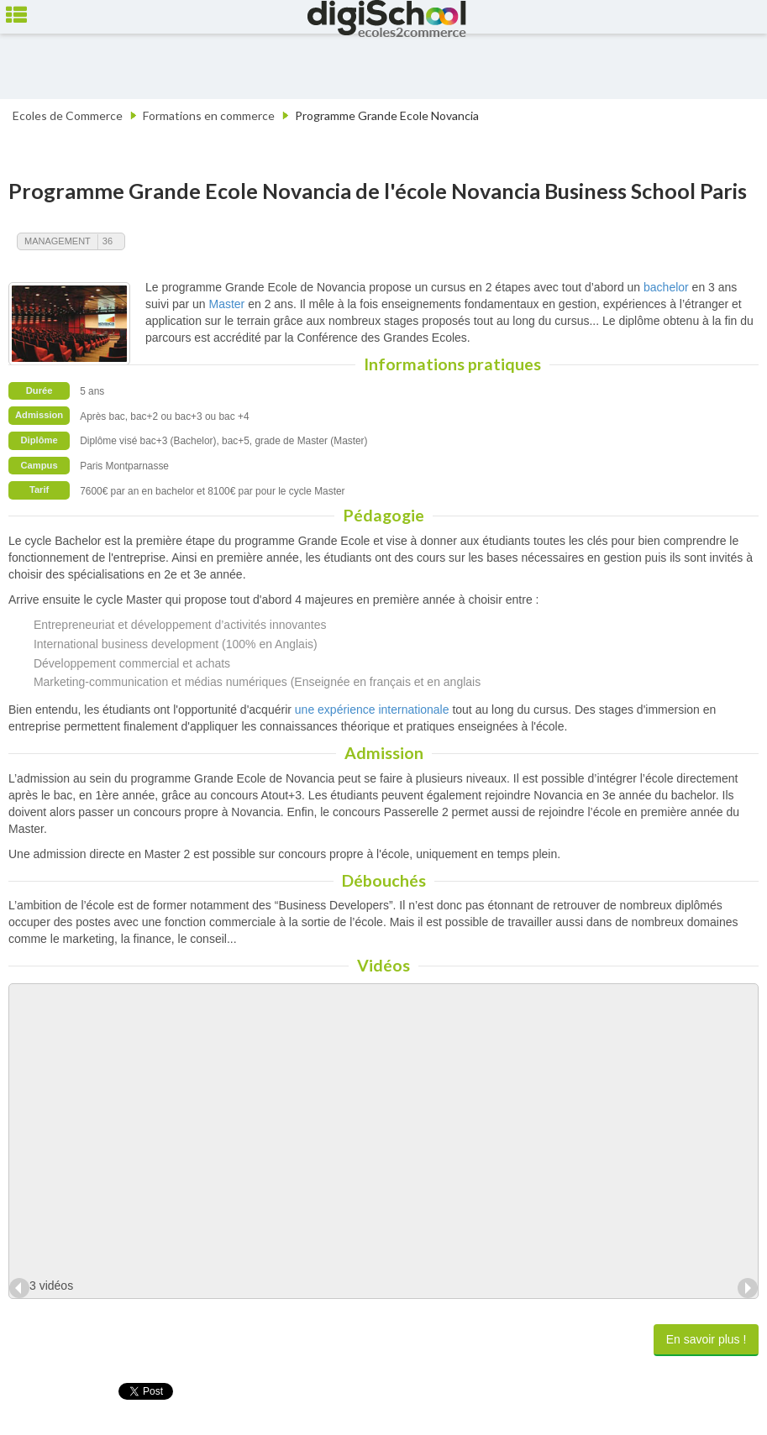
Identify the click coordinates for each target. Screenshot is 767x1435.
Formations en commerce (209, 115)
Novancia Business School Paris (599, 190)
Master (226, 304)
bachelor (666, 287)
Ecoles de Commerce (68, 115)
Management (57, 241)
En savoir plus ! (706, 1339)
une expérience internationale (372, 709)
